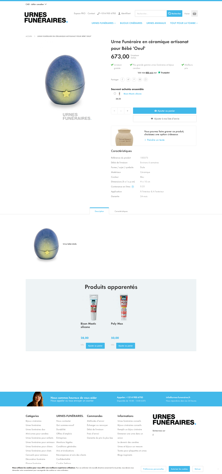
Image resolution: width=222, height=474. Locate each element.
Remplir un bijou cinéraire (130, 429)
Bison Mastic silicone (132, 93)
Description (99, 211)
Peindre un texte (156, 139)
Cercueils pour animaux (37, 454)
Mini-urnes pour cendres (37, 433)
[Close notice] (218, 469)
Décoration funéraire (35, 458)
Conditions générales (66, 446)
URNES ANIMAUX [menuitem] (156, 22)
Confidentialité (63, 458)
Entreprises (61, 437)
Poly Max (117, 323)
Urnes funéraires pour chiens (39, 446)
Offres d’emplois (64, 433)
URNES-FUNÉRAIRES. (70, 416)
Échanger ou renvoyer (97, 425)
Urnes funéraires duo (35, 429)
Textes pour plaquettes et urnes (132, 450)
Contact (91, 13)
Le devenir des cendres (128, 442)
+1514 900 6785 (108, 13)
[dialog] (111, 469)
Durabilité (60, 429)
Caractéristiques (121, 211)
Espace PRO (79, 13)
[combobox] (158, 13)
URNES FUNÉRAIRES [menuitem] (102, 22)
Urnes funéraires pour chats (38, 450)
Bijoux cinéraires (33, 420)
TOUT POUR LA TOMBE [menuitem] (182, 22)
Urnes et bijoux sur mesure (130, 446)
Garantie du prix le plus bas (100, 437)
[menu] (145, 23)
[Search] (174, 13)
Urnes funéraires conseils (129, 420)
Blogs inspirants (125, 454)
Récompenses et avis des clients (71, 454)
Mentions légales (64, 442)
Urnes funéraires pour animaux (40, 442)
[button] (36, 4)
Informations (125, 416)
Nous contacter (63, 420)
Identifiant (126, 13)
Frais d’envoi (93, 433)
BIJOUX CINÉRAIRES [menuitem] (131, 22)
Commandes (94, 416)
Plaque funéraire (33, 463)
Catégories (32, 416)
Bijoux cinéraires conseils (129, 425)
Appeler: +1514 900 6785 (130, 397)
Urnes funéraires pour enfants (39, 437)
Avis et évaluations (65, 450)
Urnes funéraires (33, 425)
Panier (187, 13)
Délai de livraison (95, 429)
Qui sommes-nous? (65, 425)
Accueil (29, 36)
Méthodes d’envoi (95, 420)
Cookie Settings (63, 463)
